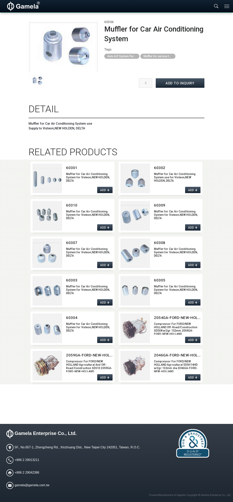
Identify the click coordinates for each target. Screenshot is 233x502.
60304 (71, 317)
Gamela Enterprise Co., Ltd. (46, 433)
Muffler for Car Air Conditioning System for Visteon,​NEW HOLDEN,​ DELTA (88, 177)
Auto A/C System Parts (121, 56)
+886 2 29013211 (27, 460)
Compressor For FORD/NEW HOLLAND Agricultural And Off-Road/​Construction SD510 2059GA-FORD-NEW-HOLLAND (89, 366)
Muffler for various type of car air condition (159, 56)
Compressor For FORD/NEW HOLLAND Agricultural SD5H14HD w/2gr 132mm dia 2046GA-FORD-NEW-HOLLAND (176, 366)
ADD (103, 190)
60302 (159, 167)
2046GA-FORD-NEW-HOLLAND (177, 355)
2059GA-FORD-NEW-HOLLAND (89, 355)
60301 (71, 167)
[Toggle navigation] (227, 6)
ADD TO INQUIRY (180, 83)
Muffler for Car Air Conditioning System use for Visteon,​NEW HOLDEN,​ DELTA (175, 177)
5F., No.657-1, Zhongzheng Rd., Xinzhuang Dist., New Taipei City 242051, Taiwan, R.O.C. (77, 447)
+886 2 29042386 (27, 472)
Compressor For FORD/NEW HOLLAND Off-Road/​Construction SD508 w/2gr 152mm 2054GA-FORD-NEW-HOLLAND (175, 328)
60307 (71, 242)
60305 (159, 280)
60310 (71, 205)
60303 (71, 280)
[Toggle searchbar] (216, 6)
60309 (159, 205)
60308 (159, 242)
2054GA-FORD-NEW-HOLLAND (177, 317)
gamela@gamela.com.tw (32, 485)
